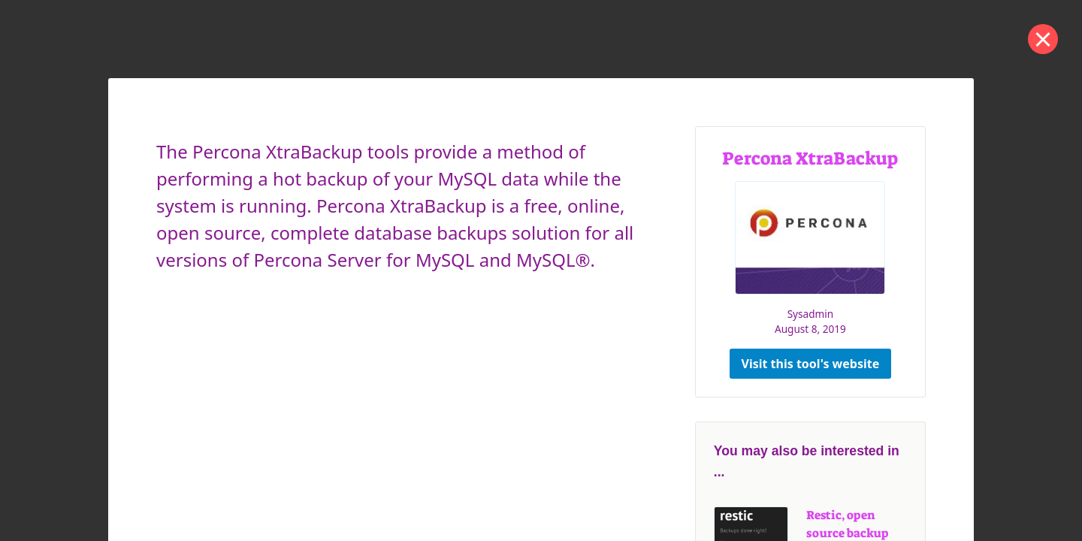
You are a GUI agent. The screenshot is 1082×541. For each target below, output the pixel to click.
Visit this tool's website (811, 363)
